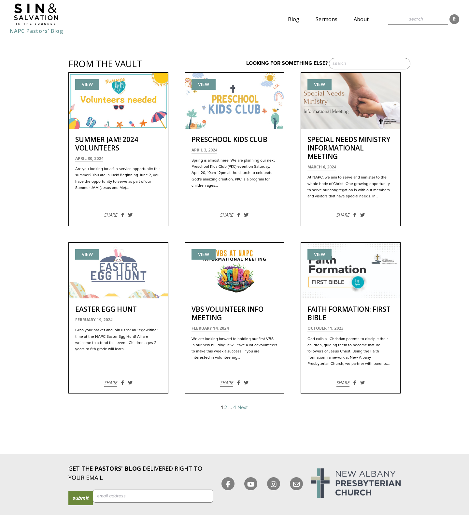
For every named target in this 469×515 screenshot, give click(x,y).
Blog (293, 19)
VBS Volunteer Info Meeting (227, 313)
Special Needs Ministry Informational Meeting (348, 148)
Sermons (326, 19)
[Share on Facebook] (122, 215)
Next (242, 407)
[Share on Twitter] (130, 215)
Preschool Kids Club (229, 139)
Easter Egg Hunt (106, 309)
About (361, 19)
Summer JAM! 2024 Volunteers (106, 143)
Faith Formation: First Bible (349, 313)
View (87, 84)
